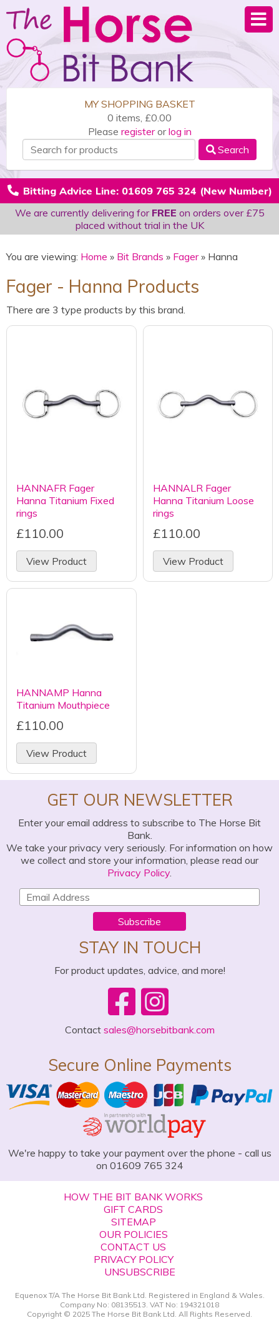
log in (180, 131)
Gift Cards (133, 1209)
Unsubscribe (139, 1271)
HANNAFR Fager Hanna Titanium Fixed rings (65, 500)
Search (227, 149)
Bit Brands (140, 256)
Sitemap (133, 1221)
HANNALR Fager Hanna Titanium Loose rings (203, 500)
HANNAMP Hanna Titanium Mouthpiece (63, 698)
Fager (185, 256)
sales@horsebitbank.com (159, 1029)
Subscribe (139, 921)
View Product (56, 561)
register (138, 131)
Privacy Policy (138, 872)
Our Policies (133, 1234)
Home (94, 256)
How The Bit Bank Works (133, 1196)
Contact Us (133, 1246)
